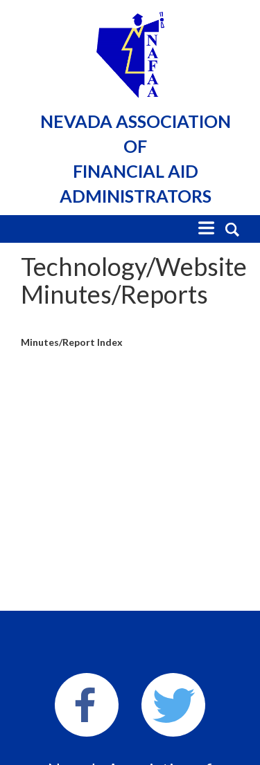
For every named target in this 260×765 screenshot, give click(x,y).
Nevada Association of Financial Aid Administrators (135, 158)
